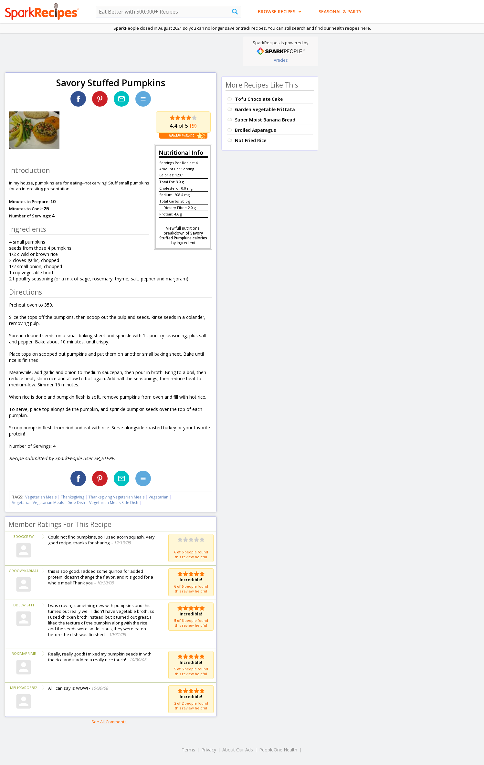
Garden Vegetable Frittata (265, 109)
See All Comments (109, 722)
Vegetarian (158, 497)
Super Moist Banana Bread (265, 120)
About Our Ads (237, 750)
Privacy (208, 750)
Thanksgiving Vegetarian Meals (116, 497)
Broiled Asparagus (255, 130)
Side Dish (76, 502)
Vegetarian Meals (41, 497)
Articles (281, 60)
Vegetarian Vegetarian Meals (38, 502)
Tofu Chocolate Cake (259, 99)
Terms (188, 750)
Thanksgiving (72, 497)
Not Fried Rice (250, 140)
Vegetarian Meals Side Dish (113, 502)
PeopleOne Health (278, 750)
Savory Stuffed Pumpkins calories (183, 235)
